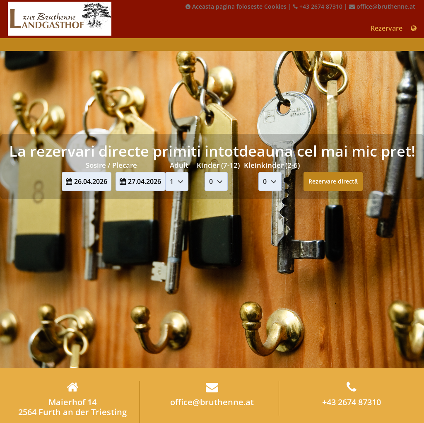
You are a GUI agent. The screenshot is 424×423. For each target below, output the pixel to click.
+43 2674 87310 (317, 6)
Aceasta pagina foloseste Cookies (236, 6)
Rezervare (386, 28)
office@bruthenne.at (382, 6)
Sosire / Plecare (111, 165)
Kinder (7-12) (218, 165)
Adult (179, 165)
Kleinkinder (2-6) (272, 165)
